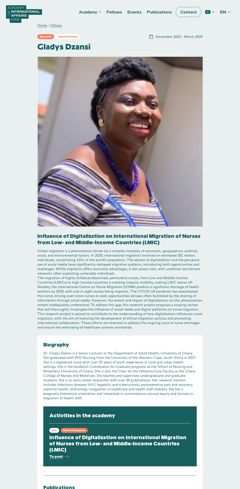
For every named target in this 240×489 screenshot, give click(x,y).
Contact (188, 12)
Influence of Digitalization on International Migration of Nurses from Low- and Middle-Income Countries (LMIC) (117, 444)
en (223, 12)
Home (42, 25)
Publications (159, 12)
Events (134, 12)
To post (59, 456)
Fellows (114, 12)
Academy (88, 12)
